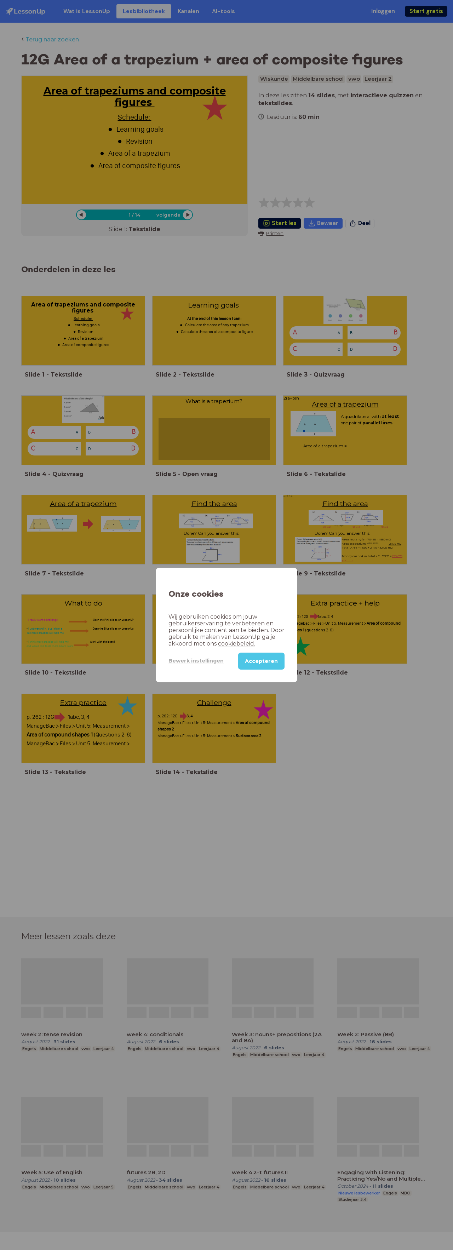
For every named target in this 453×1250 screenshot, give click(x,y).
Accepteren (261, 661)
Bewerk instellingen (196, 661)
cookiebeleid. (236, 643)
